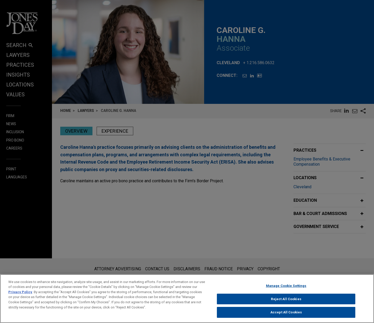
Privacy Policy (20, 297)
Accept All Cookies (286, 317)
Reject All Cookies (286, 304)
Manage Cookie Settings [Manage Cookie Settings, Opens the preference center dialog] (286, 290)
